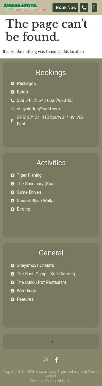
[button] (94, 7)
